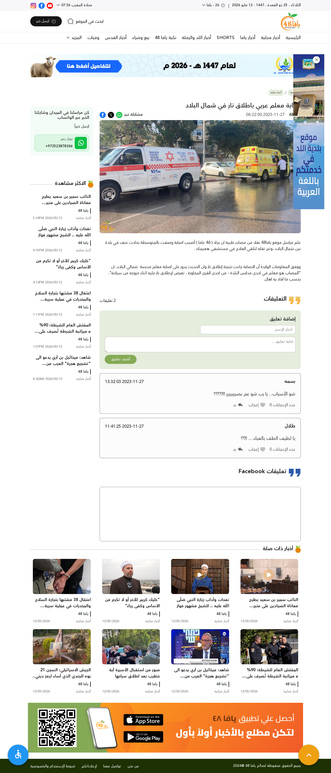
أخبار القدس (115, 37)
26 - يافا (215, 5)
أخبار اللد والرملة (196, 37)
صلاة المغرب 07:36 (76, 5)
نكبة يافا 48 (165, 37)
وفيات (93, 37)
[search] (85, 21)
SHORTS (226, 37)
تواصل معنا (112, 766)
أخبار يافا (247, 37)
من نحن (133, 766)
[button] (316, 59)
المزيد (76, 37)
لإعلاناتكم (89, 766)
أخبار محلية (270, 37)
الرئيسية (293, 37)
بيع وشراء (140, 37)
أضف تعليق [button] (120, 359)
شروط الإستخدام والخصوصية (52, 766)
